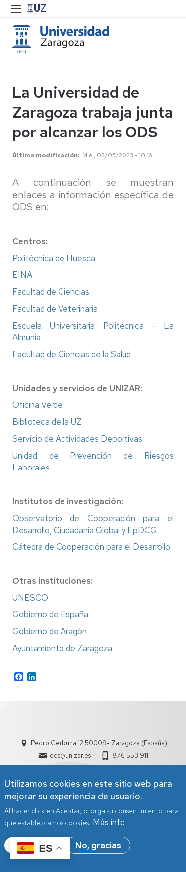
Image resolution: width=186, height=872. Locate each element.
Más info (109, 823)
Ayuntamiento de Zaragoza (62, 648)
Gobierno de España (50, 614)
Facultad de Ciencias (50, 291)
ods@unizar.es (70, 755)
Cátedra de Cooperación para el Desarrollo (91, 546)
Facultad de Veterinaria (55, 308)
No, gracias (98, 846)
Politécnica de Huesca (53, 258)
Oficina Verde (37, 405)
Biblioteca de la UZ (47, 421)
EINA (22, 274)
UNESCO (30, 597)
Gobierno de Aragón (49, 631)
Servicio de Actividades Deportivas (77, 438)
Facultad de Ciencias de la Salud (71, 354)
